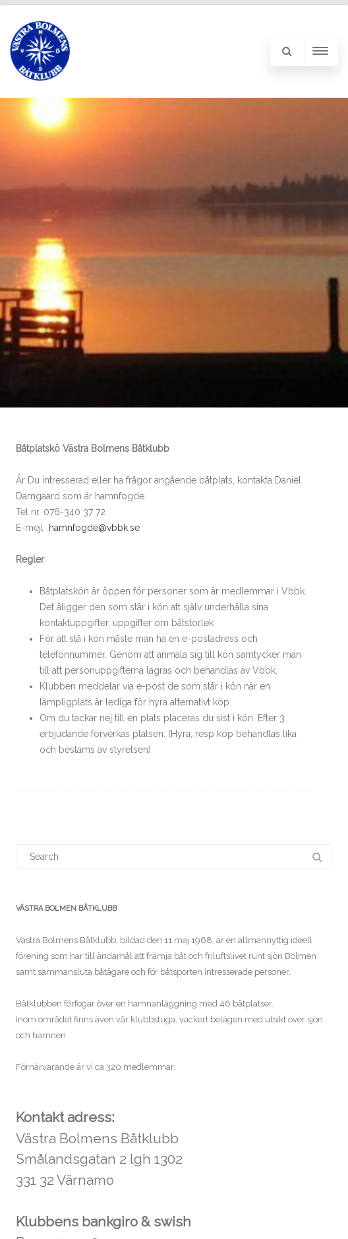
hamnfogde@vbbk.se (94, 527)
